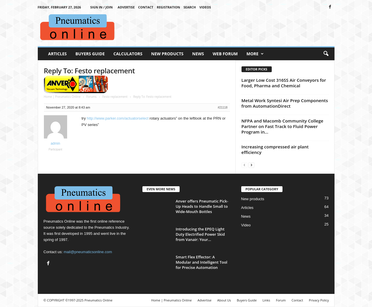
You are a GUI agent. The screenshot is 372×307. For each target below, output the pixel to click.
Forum (281, 300)
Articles (57, 53)
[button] (325, 53)
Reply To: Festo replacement (89, 70)
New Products (167, 53)
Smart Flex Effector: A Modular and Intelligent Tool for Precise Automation (202, 262)
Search (189, 7)
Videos (205, 7)
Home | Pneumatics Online (62, 97)
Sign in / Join (101, 7)
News (198, 53)
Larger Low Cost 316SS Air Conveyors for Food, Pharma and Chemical (284, 82)
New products (252, 199)
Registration (168, 7)
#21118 (222, 107)
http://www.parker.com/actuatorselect (118, 118)
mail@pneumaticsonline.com (88, 252)
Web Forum (225, 53)
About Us (224, 300)
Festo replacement (115, 97)
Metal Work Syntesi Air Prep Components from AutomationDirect (285, 103)
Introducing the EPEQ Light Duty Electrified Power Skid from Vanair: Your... (200, 234)
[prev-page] (244, 165)
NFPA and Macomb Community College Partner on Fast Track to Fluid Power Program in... (282, 126)
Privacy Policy (319, 300)
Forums (91, 97)
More (255, 53)
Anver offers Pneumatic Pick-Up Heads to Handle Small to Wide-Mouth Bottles (202, 206)
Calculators (127, 53)
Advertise (126, 7)
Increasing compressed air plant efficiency (275, 149)
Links (266, 300)
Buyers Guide (90, 53)
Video (246, 225)
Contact (145, 7)
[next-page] (251, 165)
